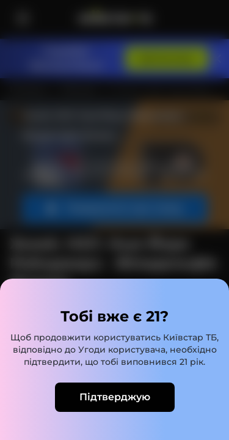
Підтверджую (114, 397)
